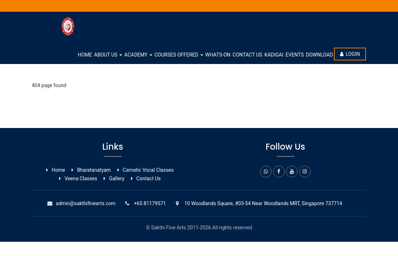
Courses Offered (179, 55)
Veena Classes (80, 178)
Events (295, 55)
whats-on (218, 55)
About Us (108, 55)
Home (85, 55)
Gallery (116, 178)
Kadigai (274, 55)
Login (350, 54)
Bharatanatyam (94, 170)
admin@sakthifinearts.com (86, 203)
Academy (138, 55)
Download (319, 55)
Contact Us (247, 55)
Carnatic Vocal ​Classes (148, 170)
